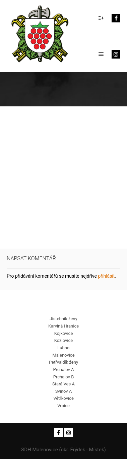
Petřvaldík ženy (63, 362)
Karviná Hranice (63, 326)
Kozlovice (63, 340)
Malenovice (63, 355)
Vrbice (63, 405)
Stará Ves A (63, 383)
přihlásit (106, 276)
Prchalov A (63, 369)
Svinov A (63, 391)
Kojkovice (63, 333)
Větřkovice (63, 398)
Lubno (64, 347)
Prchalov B (63, 376)
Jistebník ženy (63, 318)
